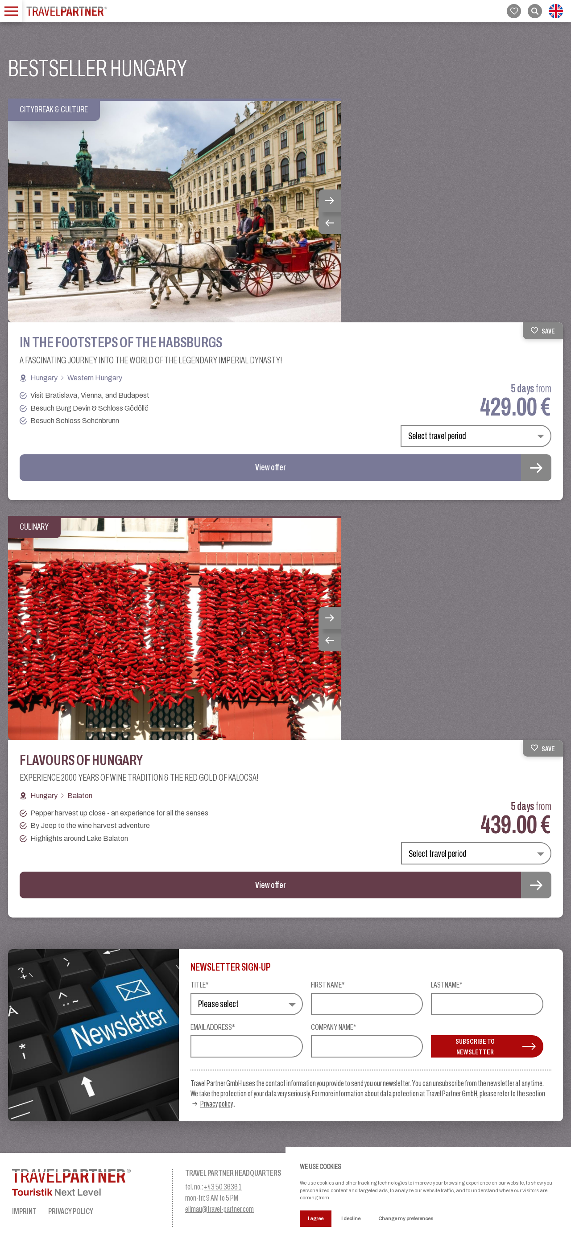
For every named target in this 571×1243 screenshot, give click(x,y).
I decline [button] (350, 1218)
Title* (199, 985)
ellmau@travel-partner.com (219, 1209)
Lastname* (447, 985)
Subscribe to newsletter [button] (495, 1046)
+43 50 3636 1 (223, 1187)
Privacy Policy (70, 1211)
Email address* (212, 1027)
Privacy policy (216, 1104)
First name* (328, 985)
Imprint (24, 1211)
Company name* (333, 1027)
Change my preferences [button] (405, 1218)
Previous (330, 223)
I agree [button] (315, 1218)
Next (330, 200)
